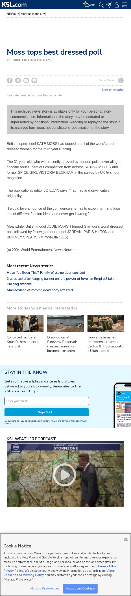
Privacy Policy (13, 571)
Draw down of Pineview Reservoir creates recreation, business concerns (62, 344)
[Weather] (89, 4)
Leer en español (113, 89)
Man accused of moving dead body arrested (40, 290)
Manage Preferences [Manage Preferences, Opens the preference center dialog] (45, 589)
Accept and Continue (80, 589)
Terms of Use (68, 420)
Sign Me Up (46, 412)
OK (126, 539)
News (12, 14)
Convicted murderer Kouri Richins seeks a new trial (23, 342)
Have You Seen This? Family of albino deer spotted (46, 272)
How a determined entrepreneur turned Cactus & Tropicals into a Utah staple (105, 344)
